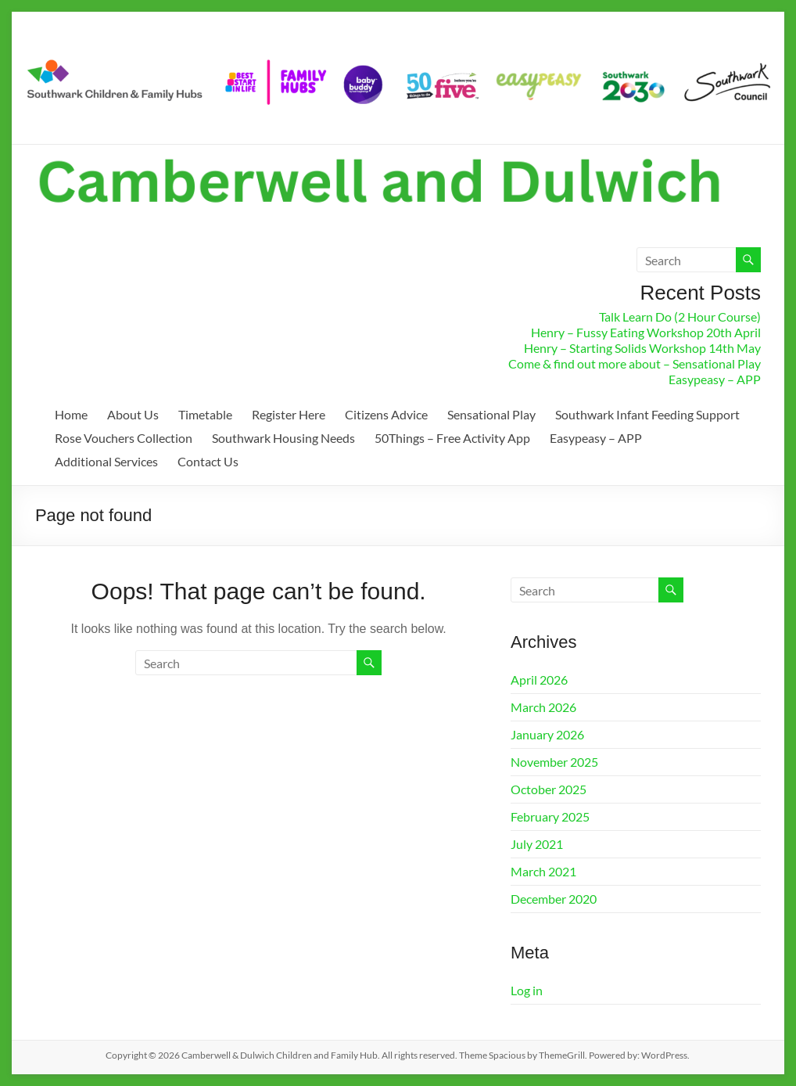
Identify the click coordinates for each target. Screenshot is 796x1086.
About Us (133, 414)
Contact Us (207, 461)
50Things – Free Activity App (452, 437)
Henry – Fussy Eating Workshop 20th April (646, 332)
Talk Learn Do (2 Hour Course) (680, 316)
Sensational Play (491, 414)
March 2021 (543, 871)
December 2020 (554, 898)
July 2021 (537, 843)
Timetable (205, 414)
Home (71, 414)
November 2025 (554, 761)
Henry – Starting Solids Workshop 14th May (642, 347)
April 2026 (539, 679)
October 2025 (548, 789)
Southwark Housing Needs (283, 437)
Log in (527, 990)
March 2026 (543, 706)
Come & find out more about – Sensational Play (634, 363)
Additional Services (106, 461)
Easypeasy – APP (715, 379)
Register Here (288, 414)
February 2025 (550, 816)
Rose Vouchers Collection (123, 437)
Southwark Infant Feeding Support (647, 414)
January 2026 (547, 734)
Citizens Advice (386, 414)
